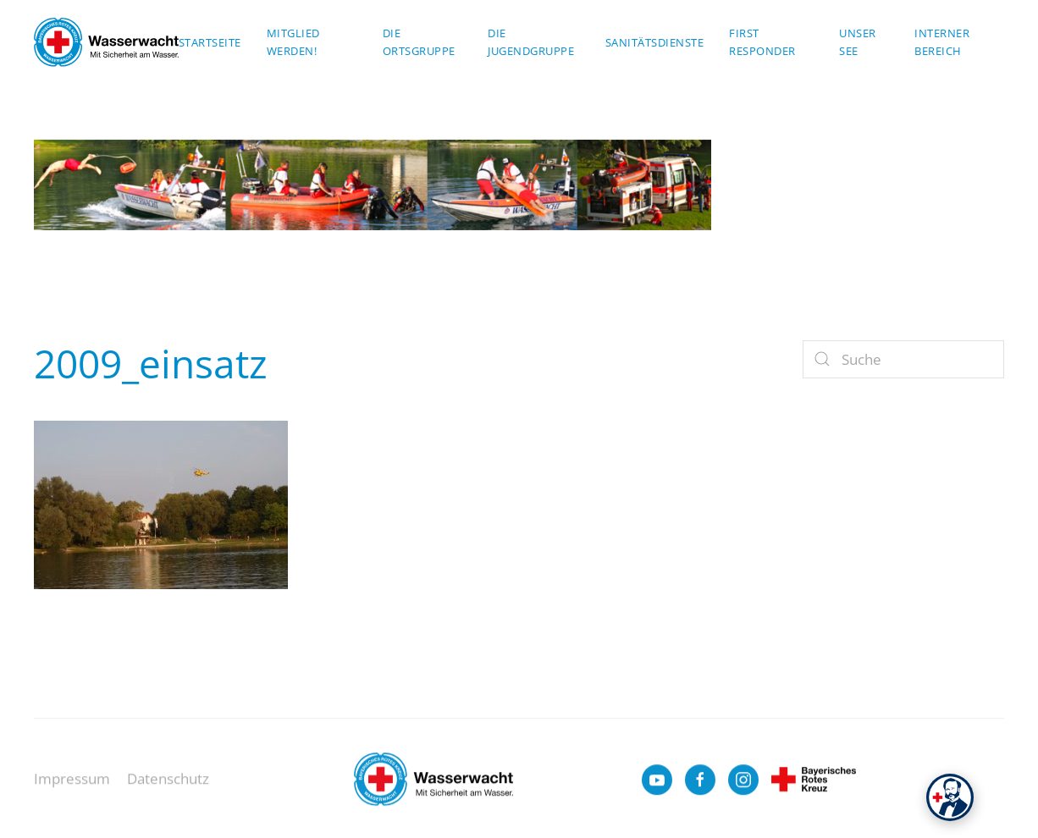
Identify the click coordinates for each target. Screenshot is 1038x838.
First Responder (762, 41)
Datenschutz (168, 786)
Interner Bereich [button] (941, 41)
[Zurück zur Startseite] (106, 42)
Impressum (72, 786)
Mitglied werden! (293, 41)
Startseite (210, 42)
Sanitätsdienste (654, 42)
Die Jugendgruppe (531, 41)
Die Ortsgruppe (419, 41)
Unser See (857, 41)
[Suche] (903, 359)
